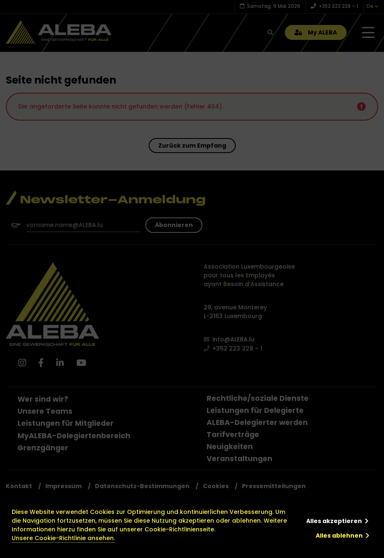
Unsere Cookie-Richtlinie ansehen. (63, 538)
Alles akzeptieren (334, 521)
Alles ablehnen (339, 535)
